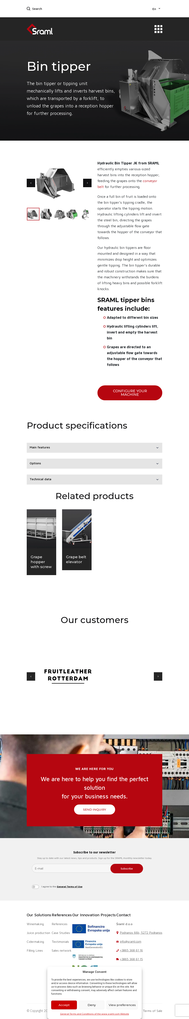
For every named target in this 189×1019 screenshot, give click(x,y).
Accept (64, 1005)
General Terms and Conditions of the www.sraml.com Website (94, 1013)
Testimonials (60, 941)
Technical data (40, 479)
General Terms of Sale (146, 1011)
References (62, 915)
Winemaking (35, 924)
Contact (123, 915)
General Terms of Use (69, 886)
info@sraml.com (130, 941)
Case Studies (61, 933)
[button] (156, 8)
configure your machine (130, 393)
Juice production (38, 933)
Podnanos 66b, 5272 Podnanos (141, 932)
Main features (40, 447)
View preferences (122, 1005)
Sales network (62, 950)
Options (35, 463)
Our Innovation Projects (94, 915)
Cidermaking (35, 941)
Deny (92, 1005)
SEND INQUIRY (94, 809)
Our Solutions (39, 915)
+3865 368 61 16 (131, 950)
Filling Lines (35, 950)
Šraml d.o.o (124, 924)
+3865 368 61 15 (131, 959)
